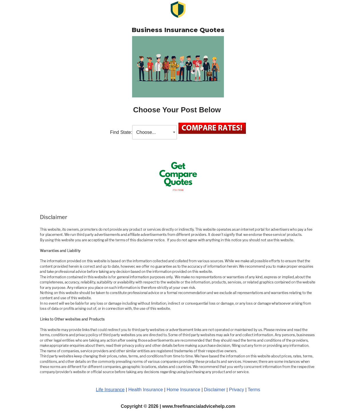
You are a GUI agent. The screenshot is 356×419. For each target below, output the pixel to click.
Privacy (237, 389)
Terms (254, 389)
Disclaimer (214, 389)
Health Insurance (145, 389)
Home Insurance (183, 389)
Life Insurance (110, 389)
